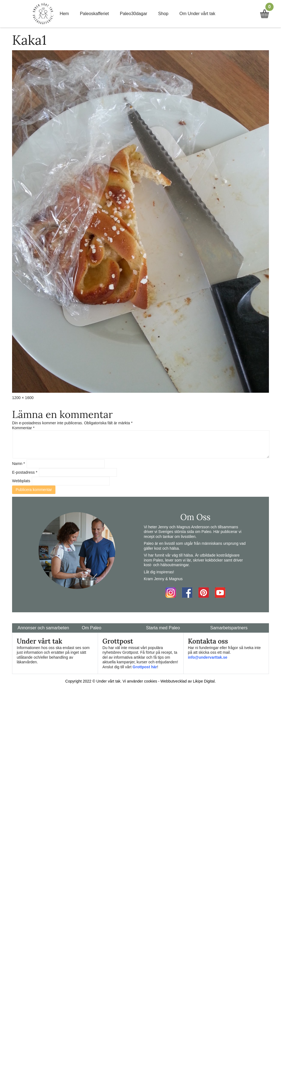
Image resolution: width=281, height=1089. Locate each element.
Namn (18, 463)
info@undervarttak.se (207, 657)
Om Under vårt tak (197, 13)
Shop (163, 13)
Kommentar (23, 428)
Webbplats (21, 481)
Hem (64, 13)
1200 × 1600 (22, 397)
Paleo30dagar (133, 13)
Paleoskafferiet (94, 13)
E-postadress (24, 472)
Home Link (43, 14)
